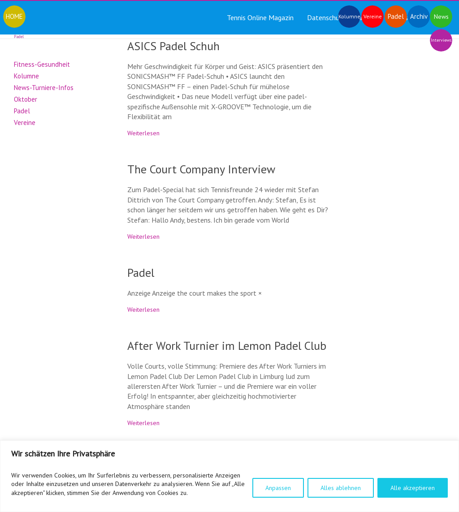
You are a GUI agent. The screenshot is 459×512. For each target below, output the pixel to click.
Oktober (25, 99)
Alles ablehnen (340, 488)
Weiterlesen (143, 133)
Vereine (24, 122)
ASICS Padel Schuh (173, 46)
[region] (229, 476)
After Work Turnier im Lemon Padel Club (226, 345)
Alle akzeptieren (412, 488)
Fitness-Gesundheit (42, 64)
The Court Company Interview (201, 169)
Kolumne (26, 76)
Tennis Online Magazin (260, 17)
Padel (140, 272)
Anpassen (278, 488)
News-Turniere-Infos (44, 87)
